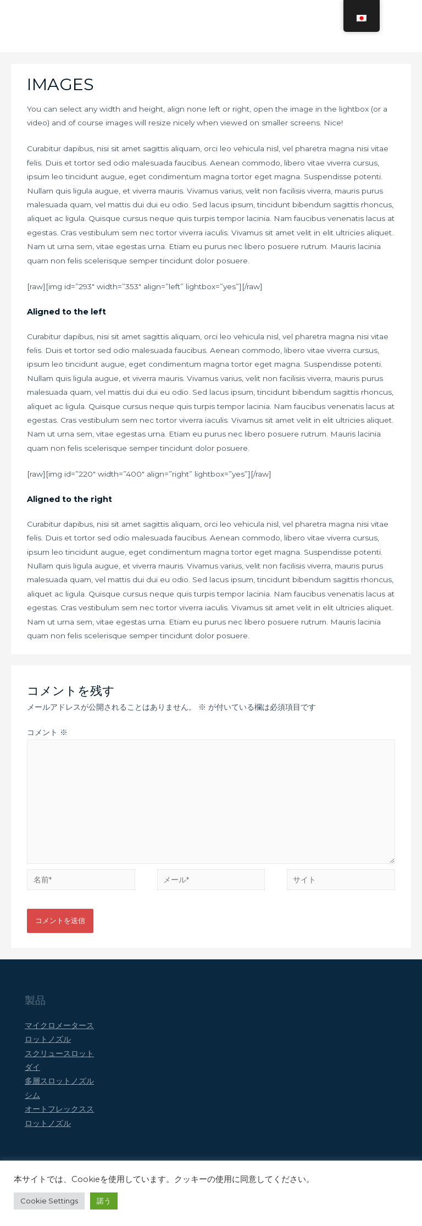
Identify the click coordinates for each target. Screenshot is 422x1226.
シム (32, 1105)
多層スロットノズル (59, 1091)
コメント (47, 742)
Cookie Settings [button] (49, 1200)
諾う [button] (104, 1200)
